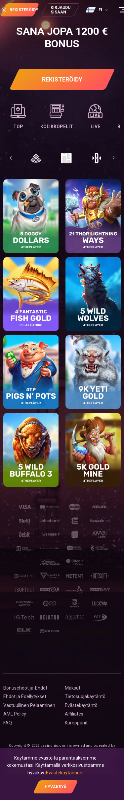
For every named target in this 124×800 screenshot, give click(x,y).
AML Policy (14, 714)
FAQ (7, 722)
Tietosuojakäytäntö (85, 696)
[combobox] (97, 10)
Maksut (72, 688)
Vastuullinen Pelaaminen (29, 705)
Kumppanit (76, 722)
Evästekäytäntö (81, 705)
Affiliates (74, 714)
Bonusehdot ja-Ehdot (25, 688)
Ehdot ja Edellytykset (24, 696)
